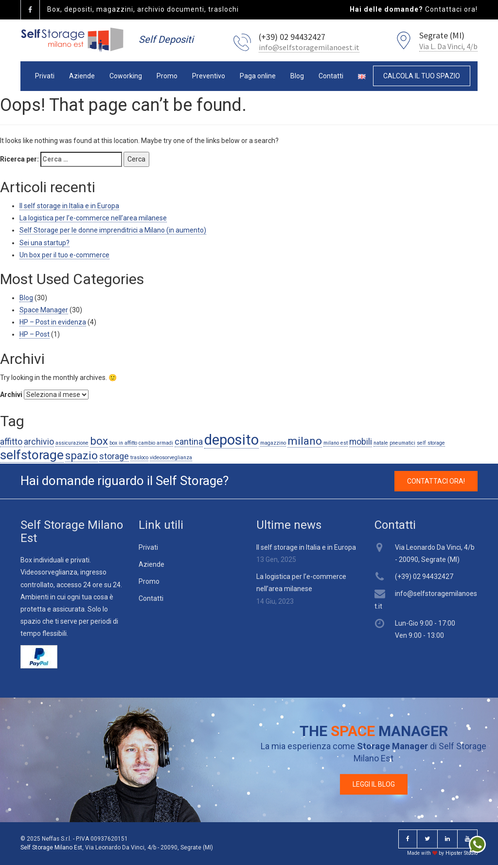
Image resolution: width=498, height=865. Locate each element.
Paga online (258, 76)
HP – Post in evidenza (52, 322)
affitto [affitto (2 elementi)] (11, 442)
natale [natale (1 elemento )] (381, 443)
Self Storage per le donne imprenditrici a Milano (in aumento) (112, 230)
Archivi (11, 394)
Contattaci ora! (451, 9)
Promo (167, 76)
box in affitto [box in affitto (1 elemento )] (123, 443)
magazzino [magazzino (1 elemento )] (273, 443)
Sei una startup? (44, 243)
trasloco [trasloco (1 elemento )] (139, 457)
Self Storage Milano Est (51, 847)
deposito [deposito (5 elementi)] (231, 440)
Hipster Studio (461, 853)
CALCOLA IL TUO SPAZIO (421, 76)
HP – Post (34, 334)
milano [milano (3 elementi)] (304, 440)
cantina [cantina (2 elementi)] (189, 442)
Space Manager (43, 310)
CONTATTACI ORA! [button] (436, 481)
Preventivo (208, 76)
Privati (44, 76)
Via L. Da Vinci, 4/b (448, 46)
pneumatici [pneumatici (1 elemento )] (402, 443)
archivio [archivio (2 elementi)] (39, 442)
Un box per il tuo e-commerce (64, 255)
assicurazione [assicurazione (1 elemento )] (72, 443)
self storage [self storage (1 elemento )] (431, 443)
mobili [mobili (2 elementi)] (360, 442)
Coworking (125, 76)
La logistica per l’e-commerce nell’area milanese (93, 218)
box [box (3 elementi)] (99, 440)
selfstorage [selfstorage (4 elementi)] (32, 455)
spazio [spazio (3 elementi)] (81, 455)
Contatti (331, 76)
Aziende (82, 76)
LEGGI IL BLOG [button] (374, 784)
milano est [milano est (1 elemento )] (335, 443)
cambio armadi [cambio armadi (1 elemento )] (156, 443)
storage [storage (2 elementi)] (114, 456)
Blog (297, 76)
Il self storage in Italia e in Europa (69, 206)
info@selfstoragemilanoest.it (309, 47)
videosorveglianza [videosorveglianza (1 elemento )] (171, 457)
